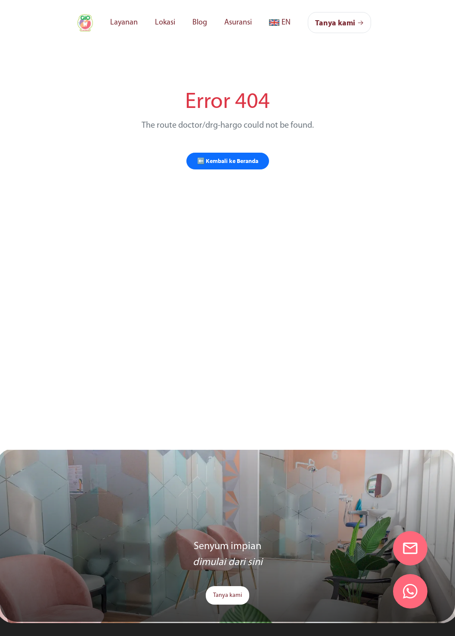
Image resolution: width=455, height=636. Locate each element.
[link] (85, 22)
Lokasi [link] (165, 22)
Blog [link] (199, 22)
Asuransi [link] (238, 22)
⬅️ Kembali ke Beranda (227, 161)
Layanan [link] (124, 22)
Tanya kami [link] (227, 595)
